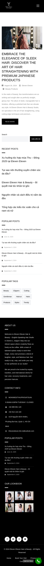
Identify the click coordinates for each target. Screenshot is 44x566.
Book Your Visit (21, 558)
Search (4, 134)
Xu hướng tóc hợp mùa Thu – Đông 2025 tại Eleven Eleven (20, 159)
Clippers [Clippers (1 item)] (16, 291)
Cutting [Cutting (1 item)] (26, 291)
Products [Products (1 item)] (7, 302)
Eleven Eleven (27, 86)
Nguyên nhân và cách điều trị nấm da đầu (22, 196)
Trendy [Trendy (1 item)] (26, 302)
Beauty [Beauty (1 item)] (6, 291)
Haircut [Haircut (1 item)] (19, 297)
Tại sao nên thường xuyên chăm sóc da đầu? (21, 172)
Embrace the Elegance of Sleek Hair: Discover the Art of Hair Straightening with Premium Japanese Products (20, 67)
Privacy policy (36, 558)
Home (9, 558)
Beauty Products (11, 89)
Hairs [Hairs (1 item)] (28, 297)
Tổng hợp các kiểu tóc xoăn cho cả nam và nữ (20, 209)
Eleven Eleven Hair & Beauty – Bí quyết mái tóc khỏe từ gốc (19, 184)
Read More (10, 122)
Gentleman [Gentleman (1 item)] (8, 297)
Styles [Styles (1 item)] (17, 302)
